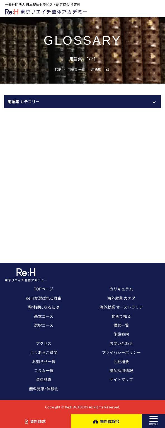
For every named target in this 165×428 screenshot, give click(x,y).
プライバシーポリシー (121, 352)
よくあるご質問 (43, 352)
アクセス (43, 343)
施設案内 (121, 334)
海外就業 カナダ (121, 298)
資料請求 (44, 379)
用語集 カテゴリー (24, 101)
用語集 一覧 (76, 69)
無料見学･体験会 (43, 388)
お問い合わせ (121, 343)
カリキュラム (121, 289)
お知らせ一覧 (43, 361)
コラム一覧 (44, 370)
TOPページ (43, 289)
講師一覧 (121, 325)
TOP (58, 69)
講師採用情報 (121, 370)
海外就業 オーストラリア (121, 307)
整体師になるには (43, 307)
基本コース (43, 316)
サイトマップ (121, 379)
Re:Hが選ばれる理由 (44, 298)
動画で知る (121, 316)
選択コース (43, 325)
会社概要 (121, 361)
